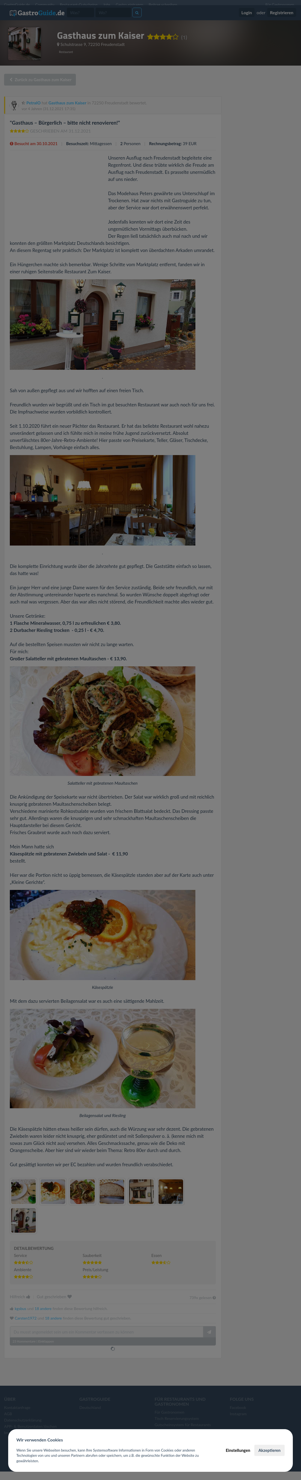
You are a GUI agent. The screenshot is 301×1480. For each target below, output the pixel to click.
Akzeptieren (269, 1450)
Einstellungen (238, 1450)
